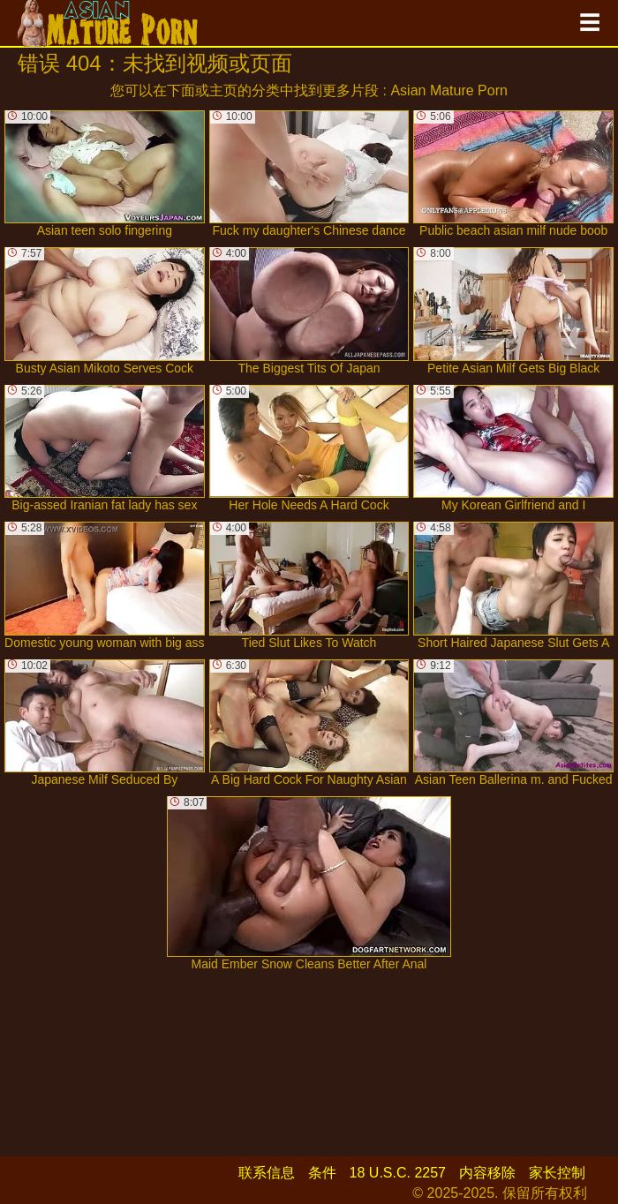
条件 (322, 1172)
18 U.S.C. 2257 (398, 1172)
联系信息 (266, 1172)
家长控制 (557, 1172)
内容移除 (487, 1172)
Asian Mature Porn (449, 90)
